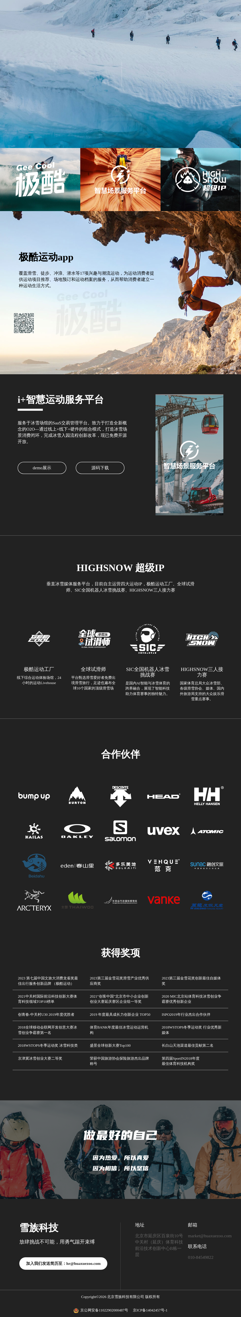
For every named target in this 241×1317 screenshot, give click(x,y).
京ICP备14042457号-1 (150, 1310)
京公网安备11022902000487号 (101, 1310)
